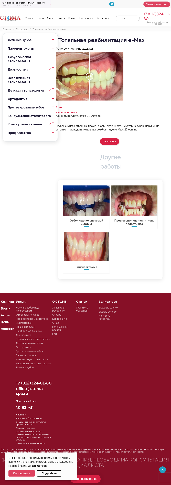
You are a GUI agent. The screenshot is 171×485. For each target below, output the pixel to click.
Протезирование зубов (26, 107)
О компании (102, 18)
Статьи (81, 301)
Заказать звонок (108, 307)
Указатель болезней (82, 309)
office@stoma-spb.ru (30, 391)
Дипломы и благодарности (29, 418)
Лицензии (21, 415)
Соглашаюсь (21, 473)
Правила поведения (25, 428)
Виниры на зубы (25, 327)
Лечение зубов (19, 40)
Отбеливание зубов (27, 314)
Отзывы (56, 314)
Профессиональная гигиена (32, 318)
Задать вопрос (107, 311)
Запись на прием (156, 4)
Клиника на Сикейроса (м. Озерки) (78, 115)
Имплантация (23, 323)
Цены (41, 18)
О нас (55, 323)
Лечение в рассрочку (58, 309)
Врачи (71, 18)
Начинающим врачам (60, 328)
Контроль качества (104, 317)
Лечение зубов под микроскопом (27, 309)
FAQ (54, 334)
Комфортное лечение (25, 124)
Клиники (61, 18)
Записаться (109, 141)
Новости (7, 328)
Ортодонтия (17, 99)
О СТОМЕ (59, 301)
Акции (50, 18)
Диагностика (18, 69)
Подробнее (49, 473)
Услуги (29, 18)
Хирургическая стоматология (19, 59)
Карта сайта (59, 318)
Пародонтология (21, 48)
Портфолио (86, 18)
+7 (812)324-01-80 (34, 383)
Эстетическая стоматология (19, 80)
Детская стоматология (26, 90)
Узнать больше (37, 465)
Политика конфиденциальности (31, 443)
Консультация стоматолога (29, 116)
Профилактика (19, 133)
